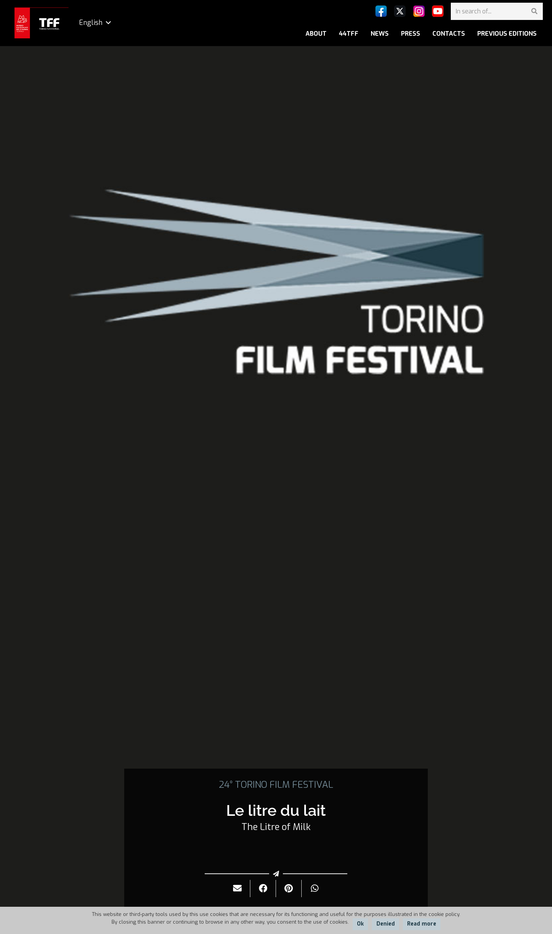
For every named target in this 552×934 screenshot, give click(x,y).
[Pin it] (289, 888)
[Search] (534, 11)
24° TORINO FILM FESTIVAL (276, 785)
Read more (421, 923)
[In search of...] (497, 11)
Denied (385, 923)
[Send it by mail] (237, 888)
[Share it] (263, 888)
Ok (360, 923)
